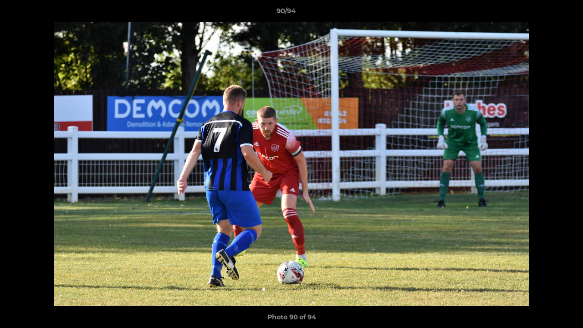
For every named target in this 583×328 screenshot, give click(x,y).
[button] (544, 13)
